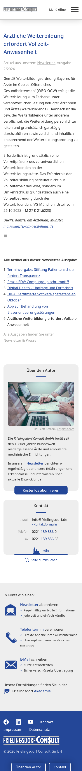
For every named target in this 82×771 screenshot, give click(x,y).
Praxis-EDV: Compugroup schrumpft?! (38, 281)
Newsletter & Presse (20, 340)
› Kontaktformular (45, 524)
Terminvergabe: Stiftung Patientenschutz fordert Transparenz (40, 272)
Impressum (12, 729)
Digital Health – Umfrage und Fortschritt (40, 287)
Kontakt (46, 722)
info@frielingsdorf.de (49, 519)
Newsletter (46, 62)
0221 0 (44, 531)
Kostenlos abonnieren (41, 490)
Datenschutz (39, 729)
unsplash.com (65, 429)
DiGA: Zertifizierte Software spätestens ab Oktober (41, 297)
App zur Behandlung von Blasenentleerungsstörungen (31, 309)
